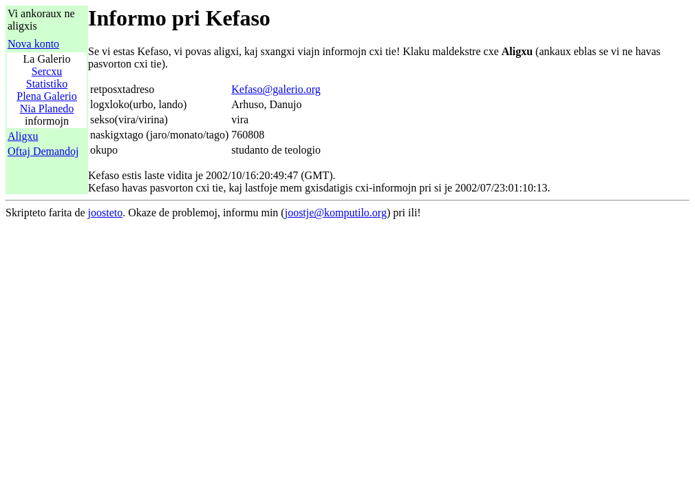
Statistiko (46, 84)
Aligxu (23, 136)
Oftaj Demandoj (43, 151)
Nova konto (33, 44)
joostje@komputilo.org (336, 212)
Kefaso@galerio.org (276, 89)
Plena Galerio (47, 96)
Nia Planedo (47, 108)
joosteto (105, 212)
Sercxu (47, 71)
